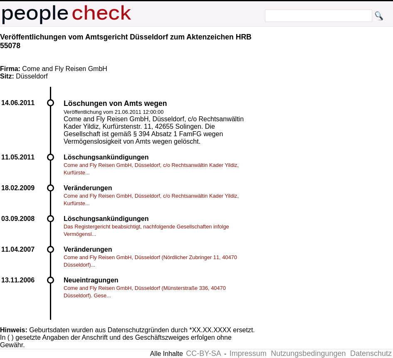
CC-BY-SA (203, 353)
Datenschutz (371, 353)
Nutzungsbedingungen (308, 353)
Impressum (248, 353)
